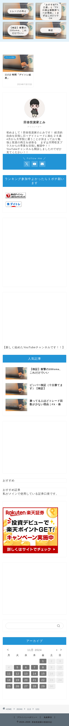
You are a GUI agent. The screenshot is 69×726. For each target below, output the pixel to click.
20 (26, 679)
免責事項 (48, 717)
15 (43, 673)
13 (26, 673)
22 (43, 679)
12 (17, 673)
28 (34, 686)
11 (9, 673)
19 (17, 679)
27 (26, 686)
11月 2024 (34, 649)
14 (34, 673)
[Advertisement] (34, 252)
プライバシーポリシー (27, 717)
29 (43, 686)
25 (9, 686)
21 (34, 679)
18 (9, 679)
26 (17, 686)
